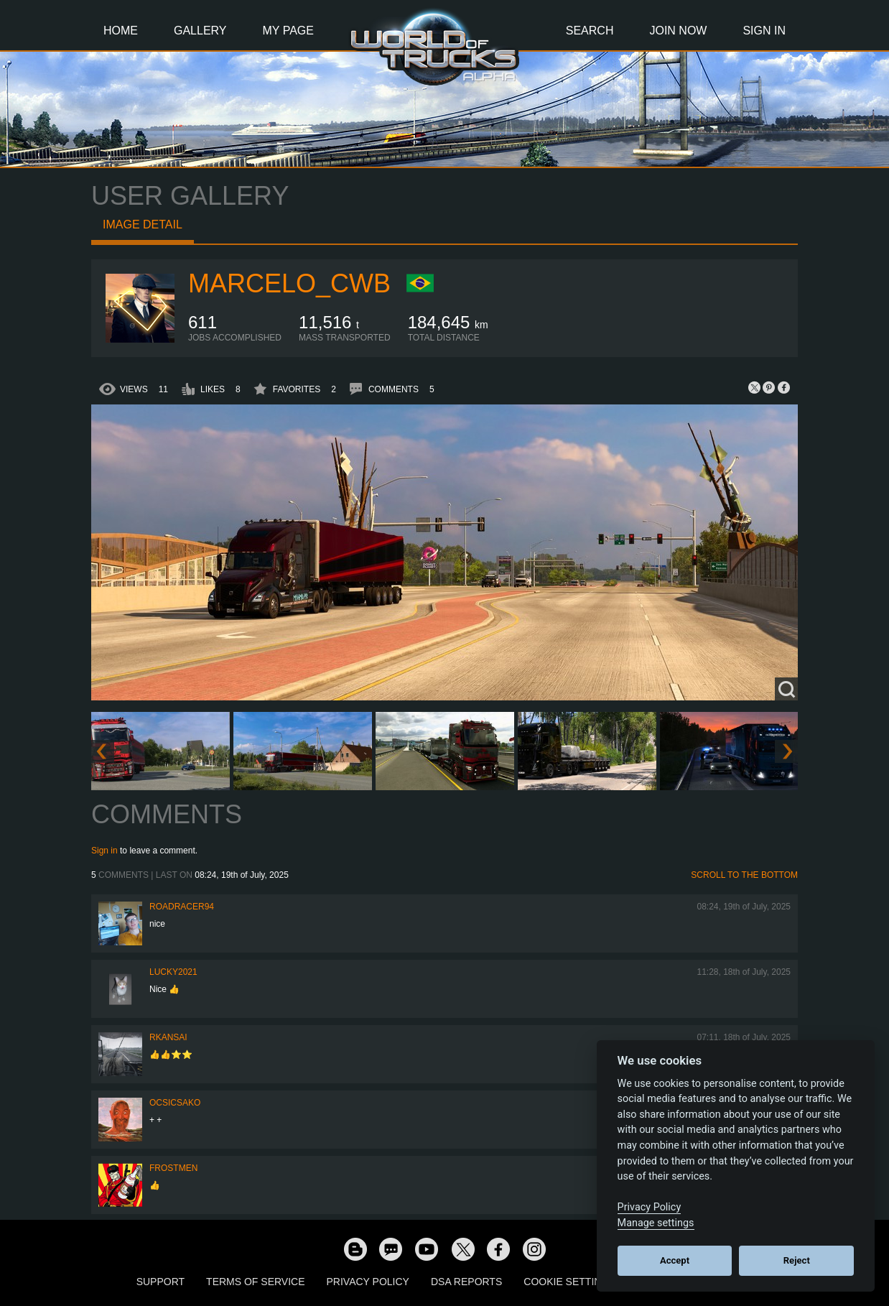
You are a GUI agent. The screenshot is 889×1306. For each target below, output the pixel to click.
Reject (796, 1260)
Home (120, 30)
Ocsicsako (174, 1103)
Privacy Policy (368, 1281)
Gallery (200, 30)
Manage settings (656, 1223)
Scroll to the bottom (744, 875)
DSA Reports (466, 1281)
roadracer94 (181, 907)
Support (160, 1281)
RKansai (168, 1037)
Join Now (678, 30)
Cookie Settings (569, 1281)
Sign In (764, 30)
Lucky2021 (173, 972)
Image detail (142, 224)
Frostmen (173, 1168)
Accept (674, 1260)
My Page (288, 30)
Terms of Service (255, 1281)
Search (590, 30)
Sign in (104, 851)
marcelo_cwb (289, 283)
